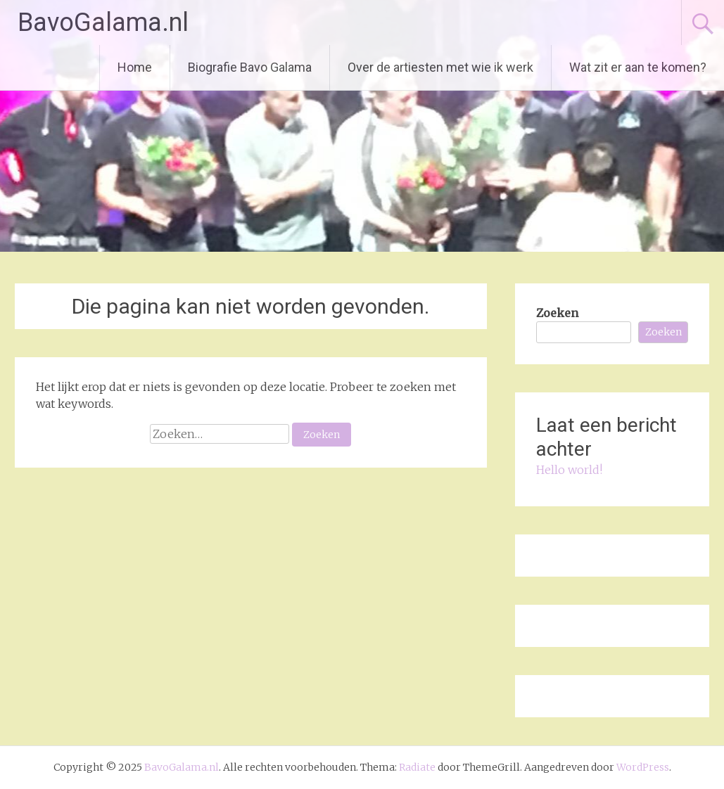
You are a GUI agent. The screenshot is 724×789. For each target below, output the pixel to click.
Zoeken (557, 313)
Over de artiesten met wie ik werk (440, 67)
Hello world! (569, 470)
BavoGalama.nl (103, 22)
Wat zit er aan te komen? (637, 67)
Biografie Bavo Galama (250, 67)
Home (135, 67)
